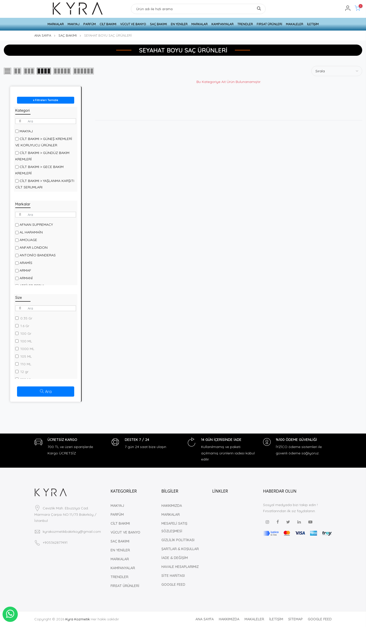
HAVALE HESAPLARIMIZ (180, 566)
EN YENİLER (179, 24)
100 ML (26, 341)
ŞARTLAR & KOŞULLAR (180, 549)
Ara (46, 391)
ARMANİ (26, 278)
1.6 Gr (24, 326)
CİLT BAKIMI (108, 24)
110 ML (25, 364)
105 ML (26, 356)
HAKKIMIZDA (171, 505)
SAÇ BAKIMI (158, 24)
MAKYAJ (74, 24)
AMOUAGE (28, 240)
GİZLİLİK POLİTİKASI (177, 540)
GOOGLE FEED (173, 584)
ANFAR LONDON (34, 247)
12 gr (24, 371)
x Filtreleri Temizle (45, 100)
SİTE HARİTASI (173, 575)
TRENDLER (245, 24)
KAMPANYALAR (222, 24)
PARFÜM (89, 24)
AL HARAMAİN (31, 232)
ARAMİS (26, 262)
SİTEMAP (295, 619)
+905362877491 (55, 542)
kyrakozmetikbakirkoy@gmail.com (72, 531)
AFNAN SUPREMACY (36, 224)
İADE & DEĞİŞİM (174, 557)
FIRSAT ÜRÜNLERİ (269, 24)
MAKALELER (294, 24)
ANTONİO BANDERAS (38, 255)
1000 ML (27, 348)
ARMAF (25, 270)
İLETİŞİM (313, 24)
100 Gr (25, 333)
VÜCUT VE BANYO (133, 24)
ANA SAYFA (42, 35)
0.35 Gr (26, 318)
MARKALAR (56, 24)
